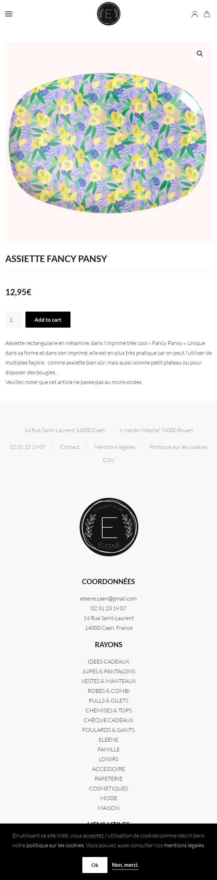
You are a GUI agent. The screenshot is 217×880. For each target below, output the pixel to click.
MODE (108, 798)
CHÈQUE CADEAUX (109, 720)
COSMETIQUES (108, 788)
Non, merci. (125, 865)
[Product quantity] (13, 320)
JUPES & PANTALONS (108, 671)
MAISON (109, 807)
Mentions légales (114, 446)
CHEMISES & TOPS (108, 710)
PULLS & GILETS (108, 700)
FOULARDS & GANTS (108, 729)
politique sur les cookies (55, 845)
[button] (8, 14)
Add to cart (48, 319)
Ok (94, 865)
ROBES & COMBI (109, 690)
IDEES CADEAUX (108, 661)
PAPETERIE (108, 778)
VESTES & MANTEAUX (108, 681)
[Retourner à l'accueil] (108, 14)
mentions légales (184, 845)
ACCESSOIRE (108, 768)
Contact (70, 446)
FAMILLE (109, 749)
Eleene (108, 739)
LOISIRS (108, 759)
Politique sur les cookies (178, 446)
